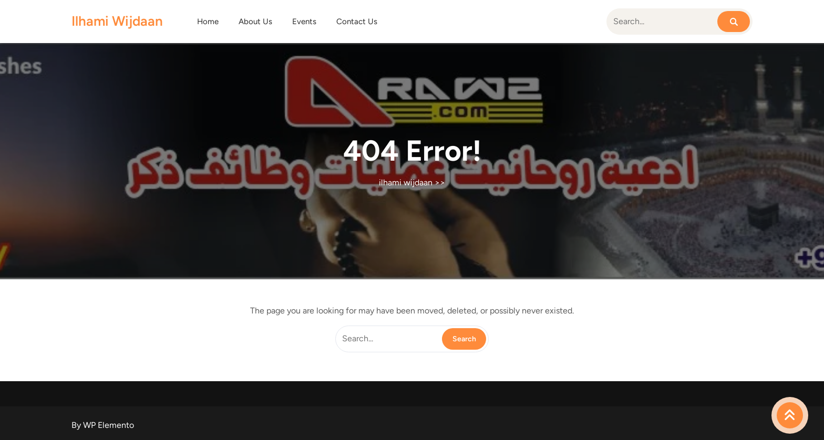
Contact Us (356, 21)
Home (208, 21)
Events (304, 21)
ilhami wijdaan (117, 21)
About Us (255, 21)
